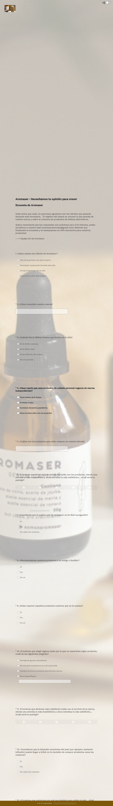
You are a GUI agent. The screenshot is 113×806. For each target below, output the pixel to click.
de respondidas (44, 803)
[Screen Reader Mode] (107, 2)
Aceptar (19, 247)
